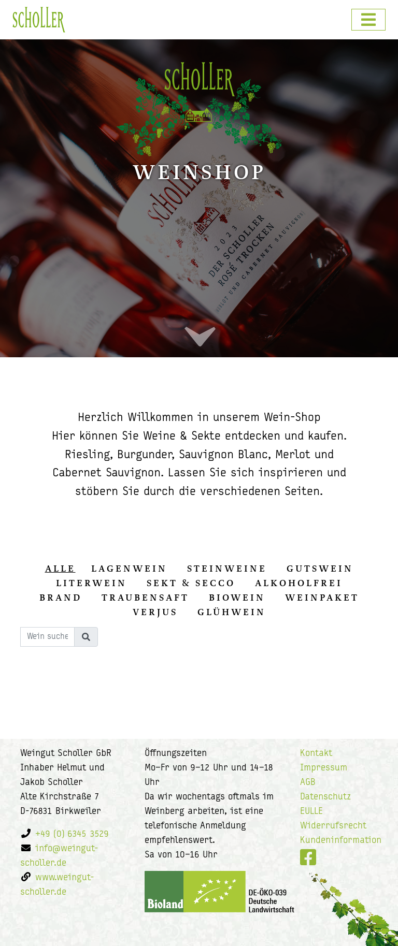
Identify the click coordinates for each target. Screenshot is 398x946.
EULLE (311, 812)
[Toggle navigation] (368, 20)
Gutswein (320, 568)
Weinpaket (322, 597)
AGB (308, 783)
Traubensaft (145, 597)
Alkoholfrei (299, 583)
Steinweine (227, 568)
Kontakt (316, 754)
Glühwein (231, 612)
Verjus (155, 612)
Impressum (323, 768)
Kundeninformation (340, 841)
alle (60, 568)
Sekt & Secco (191, 583)
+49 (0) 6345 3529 (72, 834)
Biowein (237, 597)
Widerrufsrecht (333, 826)
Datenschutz (325, 797)
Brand (60, 597)
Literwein (91, 583)
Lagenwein (129, 568)
